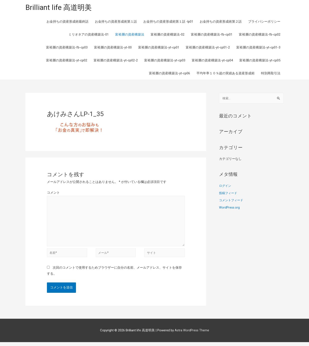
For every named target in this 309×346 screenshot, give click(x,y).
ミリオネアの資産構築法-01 (88, 35)
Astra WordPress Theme (191, 334)
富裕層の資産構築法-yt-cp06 (169, 74)
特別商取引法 (270, 74)
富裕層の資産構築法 (129, 35)
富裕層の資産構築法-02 (167, 35)
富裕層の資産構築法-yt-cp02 (66, 61)
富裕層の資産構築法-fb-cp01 (211, 35)
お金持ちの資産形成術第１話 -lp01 (168, 22)
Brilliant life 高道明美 (60, 7)
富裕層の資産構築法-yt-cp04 (212, 61)
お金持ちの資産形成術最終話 (67, 22)
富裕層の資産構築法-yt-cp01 (158, 48)
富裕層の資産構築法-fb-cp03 (67, 48)
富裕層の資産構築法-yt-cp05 (259, 61)
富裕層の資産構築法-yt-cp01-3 (258, 48)
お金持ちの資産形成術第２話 (221, 22)
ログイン (225, 187)
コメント (53, 193)
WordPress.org (229, 208)
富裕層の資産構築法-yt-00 (113, 48)
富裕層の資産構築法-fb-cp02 (259, 35)
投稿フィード (228, 194)
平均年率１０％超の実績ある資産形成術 (225, 74)
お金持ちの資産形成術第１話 (116, 22)
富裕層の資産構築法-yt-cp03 (164, 61)
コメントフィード (232, 201)
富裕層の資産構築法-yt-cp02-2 (116, 61)
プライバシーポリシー (264, 22)
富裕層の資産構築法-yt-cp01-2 (208, 48)
